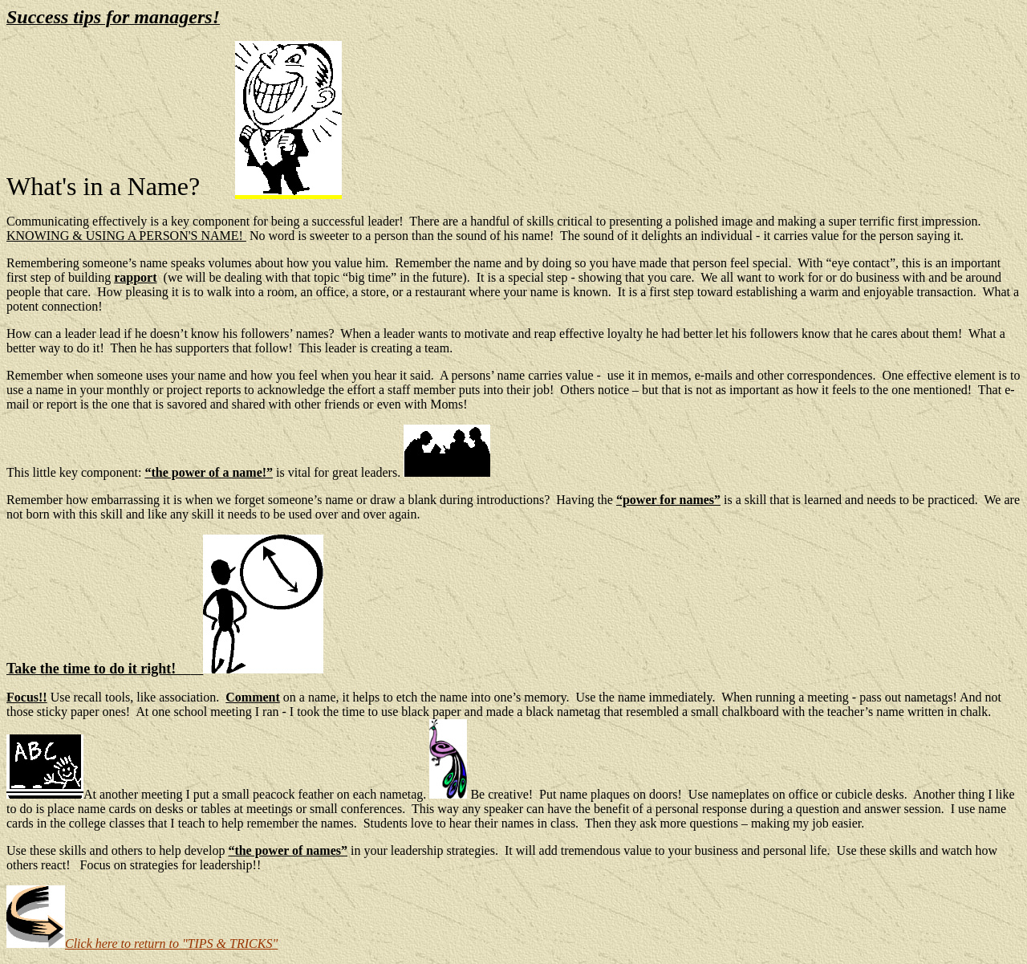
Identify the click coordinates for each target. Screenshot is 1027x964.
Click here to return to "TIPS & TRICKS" (142, 943)
